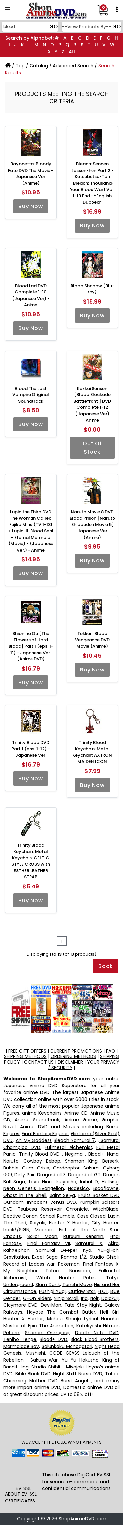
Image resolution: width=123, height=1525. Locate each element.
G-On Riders (37, 1298)
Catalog (39, 65)
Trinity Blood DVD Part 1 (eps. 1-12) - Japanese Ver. (30, 748)
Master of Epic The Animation (38, 1325)
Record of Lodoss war (29, 1264)
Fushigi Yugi (52, 1291)
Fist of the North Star (89, 1229)
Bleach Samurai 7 (74, 1140)
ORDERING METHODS (73, 1056)
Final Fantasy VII (48, 1243)
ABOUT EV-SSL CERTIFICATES (21, 1497)
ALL (72, 51)
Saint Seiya (62, 1195)
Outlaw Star (81, 1291)
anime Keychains (42, 1113)
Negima (75, 1154)
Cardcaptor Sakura (75, 1168)
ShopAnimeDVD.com (82, 1519)
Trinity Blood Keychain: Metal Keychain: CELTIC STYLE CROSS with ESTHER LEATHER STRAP (30, 861)
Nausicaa (79, 1271)
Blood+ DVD (53, 1339)
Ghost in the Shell (24, 1195)
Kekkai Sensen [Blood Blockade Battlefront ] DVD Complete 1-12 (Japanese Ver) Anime (92, 404)
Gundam (13, 1202)
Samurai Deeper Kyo (63, 1250)
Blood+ (96, 1154)
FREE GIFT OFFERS (27, 1051)
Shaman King (81, 1161)
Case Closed (91, 1216)
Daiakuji (110, 1298)
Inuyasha (66, 1181)
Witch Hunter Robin (66, 1277)
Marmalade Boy (21, 1346)
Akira (113, 1243)
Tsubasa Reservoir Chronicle (53, 1209)
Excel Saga (44, 1257)
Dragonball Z (51, 1174)
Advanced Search (73, 65)
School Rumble (57, 1216)
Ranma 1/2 (73, 1257)
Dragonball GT (84, 1174)
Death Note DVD (97, 1332)
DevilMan (51, 1305)
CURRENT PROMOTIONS (76, 1051)
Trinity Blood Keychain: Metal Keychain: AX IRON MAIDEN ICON (92, 752)
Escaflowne (106, 1188)
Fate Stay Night (83, 1305)
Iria (84, 1298)
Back (105, 966)
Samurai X (88, 1243)
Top (20, 65)
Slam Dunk (47, 1284)
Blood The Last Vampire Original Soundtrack (30, 394)
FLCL (103, 1291)
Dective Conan (20, 1216)
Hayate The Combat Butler (61, 1312)
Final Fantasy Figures (45, 1133)
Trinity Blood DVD (40, 1154)
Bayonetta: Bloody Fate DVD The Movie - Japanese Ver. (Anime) (30, 173)
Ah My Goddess (34, 1140)
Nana (113, 1154)
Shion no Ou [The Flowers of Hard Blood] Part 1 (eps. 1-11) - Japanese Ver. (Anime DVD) (31, 646)
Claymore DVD (20, 1305)
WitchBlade (106, 1209)
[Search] (29, 27)
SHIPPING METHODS (25, 1056)
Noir (94, 1298)
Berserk (110, 1161)
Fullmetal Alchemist (68, 1147)
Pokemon (69, 1264)
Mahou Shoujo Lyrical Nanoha (83, 1319)
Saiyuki (37, 1222)
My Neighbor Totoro (32, 1271)
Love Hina (40, 1181)
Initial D (89, 1181)
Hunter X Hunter (68, 1222)
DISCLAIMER (69, 1062)
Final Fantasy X (101, 1264)
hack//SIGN (16, 1229)
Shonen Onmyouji (47, 1332)
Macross (44, 1229)
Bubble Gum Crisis (26, 1168)
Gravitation (16, 1257)
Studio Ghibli (104, 1257)
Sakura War (44, 1360)
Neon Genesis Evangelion (33, 1188)
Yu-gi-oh (108, 1250)
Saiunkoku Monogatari (67, 1346)
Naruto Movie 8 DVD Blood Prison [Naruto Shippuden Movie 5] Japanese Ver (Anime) (92, 524)
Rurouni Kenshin (83, 1236)
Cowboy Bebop (41, 1161)
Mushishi (35, 1353)
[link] (23, 1472)
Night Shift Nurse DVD (78, 1373)
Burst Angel (76, 1380)
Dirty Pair (24, 1174)
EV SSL (23, 1488)
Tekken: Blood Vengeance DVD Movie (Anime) (92, 639)
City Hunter (105, 1222)
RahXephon (16, 1250)
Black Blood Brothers (95, 1339)
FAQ (110, 1051)
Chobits (12, 1236)
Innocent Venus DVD (51, 1202)
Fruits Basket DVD (99, 1195)
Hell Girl (109, 1312)
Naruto (11, 1161)
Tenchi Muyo (77, 1284)
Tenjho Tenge (19, 1339)
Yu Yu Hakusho (80, 1360)
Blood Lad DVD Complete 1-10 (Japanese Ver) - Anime (31, 295)
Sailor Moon (42, 1236)
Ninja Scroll (66, 1298)
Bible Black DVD (33, 1373)
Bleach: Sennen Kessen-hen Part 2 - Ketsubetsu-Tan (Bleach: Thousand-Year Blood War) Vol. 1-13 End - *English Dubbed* (92, 183)
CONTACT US (39, 1062)
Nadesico (78, 1188)
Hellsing (110, 1181)
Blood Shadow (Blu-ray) (92, 289)
